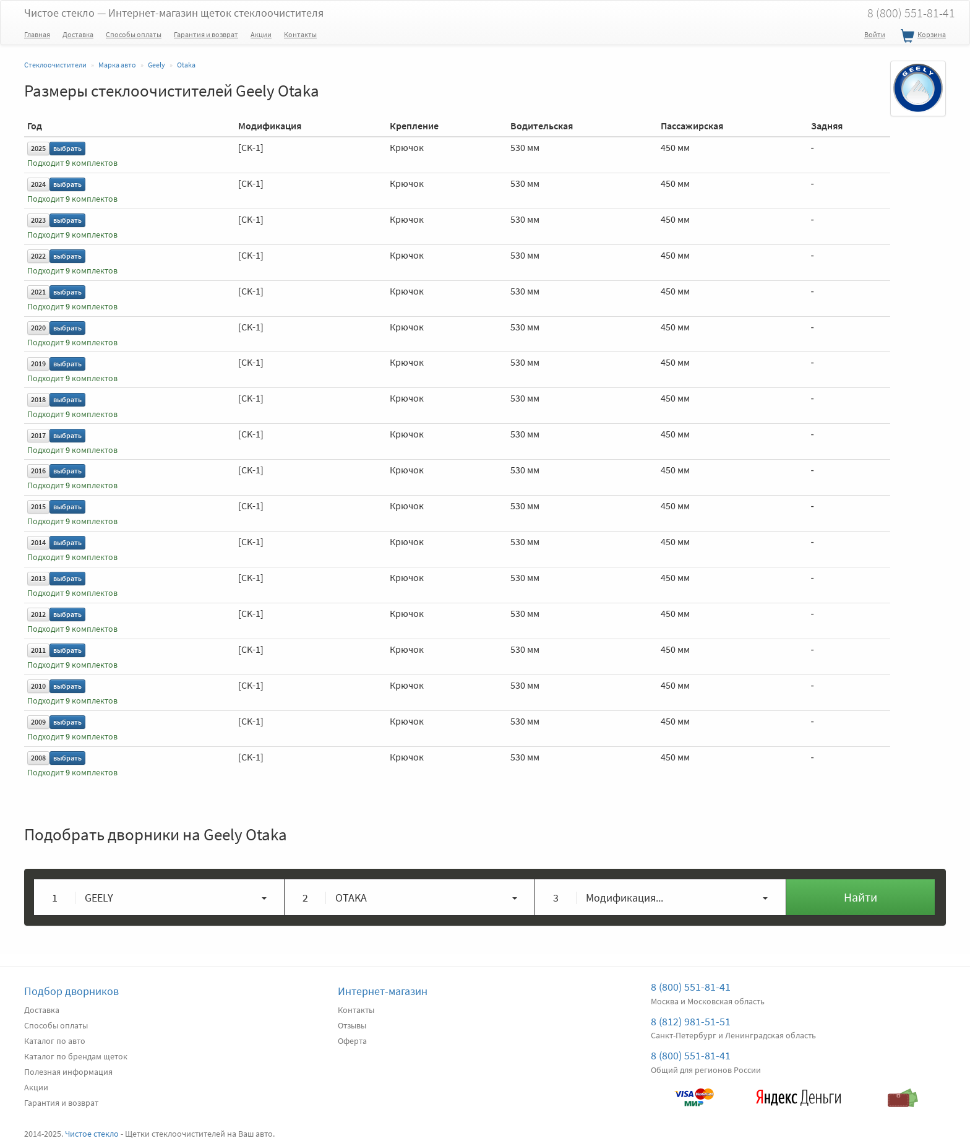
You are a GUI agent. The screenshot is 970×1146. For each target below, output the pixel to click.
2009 (38, 721)
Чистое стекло (174, 13)
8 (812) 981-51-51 (691, 1021)
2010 (38, 686)
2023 (38, 220)
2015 (38, 506)
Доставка (77, 34)
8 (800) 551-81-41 (911, 12)
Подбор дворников (71, 991)
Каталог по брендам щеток (75, 1056)
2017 (38, 435)
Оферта (352, 1040)
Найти (860, 897)
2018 (38, 399)
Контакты (300, 34)
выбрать (67, 148)
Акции (261, 34)
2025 (38, 148)
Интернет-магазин (382, 991)
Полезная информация (68, 1071)
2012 (38, 614)
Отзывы (352, 1025)
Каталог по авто (54, 1040)
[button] (159, 897)
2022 (38, 256)
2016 (38, 470)
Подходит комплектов (72, 163)
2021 (38, 291)
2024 (38, 184)
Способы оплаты (133, 34)
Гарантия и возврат (206, 34)
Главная (37, 34)
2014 (38, 542)
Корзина (922, 36)
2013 (38, 578)
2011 (38, 650)
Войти (874, 34)
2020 (38, 327)
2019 (38, 363)
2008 (38, 757)
